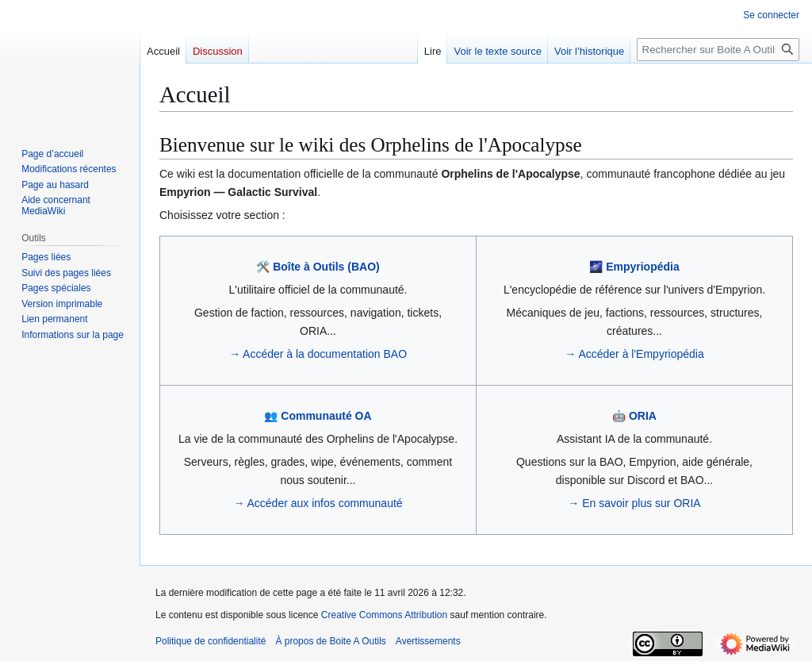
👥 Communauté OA (317, 415)
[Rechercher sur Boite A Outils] (718, 49)
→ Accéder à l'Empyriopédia (634, 354)
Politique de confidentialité (210, 641)
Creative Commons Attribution (384, 615)
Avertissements (428, 641)
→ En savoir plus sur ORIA (634, 503)
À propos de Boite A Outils (330, 641)
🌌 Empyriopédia (634, 266)
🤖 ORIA (634, 415)
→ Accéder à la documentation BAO (318, 354)
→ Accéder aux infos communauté (317, 503)
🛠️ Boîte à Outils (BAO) (317, 266)
